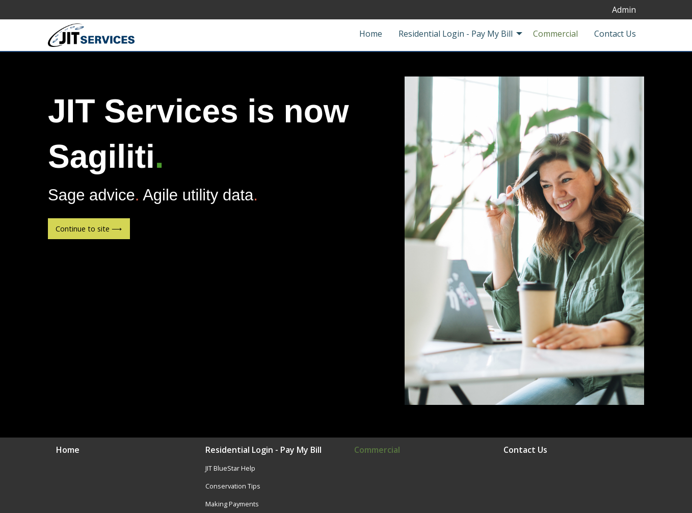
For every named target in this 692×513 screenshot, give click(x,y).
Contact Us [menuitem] (615, 33)
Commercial (377, 450)
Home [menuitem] (370, 33)
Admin (624, 9)
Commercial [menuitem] (555, 33)
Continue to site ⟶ (89, 229)
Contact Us (525, 450)
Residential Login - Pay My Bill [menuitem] (455, 33)
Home (67, 450)
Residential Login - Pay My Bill (263, 450)
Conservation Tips (232, 486)
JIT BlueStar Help (230, 468)
